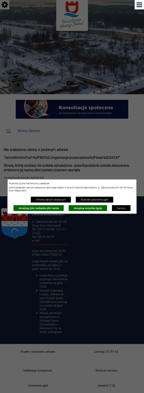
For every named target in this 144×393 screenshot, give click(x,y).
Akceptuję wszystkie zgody (88, 208)
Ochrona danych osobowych (51, 199)
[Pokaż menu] (139, 4)
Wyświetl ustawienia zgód (94, 199)
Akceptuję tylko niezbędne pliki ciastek (39, 208)
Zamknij (121, 208)
